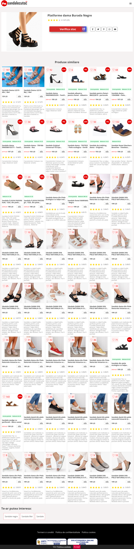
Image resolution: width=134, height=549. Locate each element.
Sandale (40, 516)
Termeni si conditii (45, 532)
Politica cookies (89, 532)
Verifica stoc (73, 29)
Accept (77, 546)
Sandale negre (11, 516)
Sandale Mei (27, 516)
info (19, 96)
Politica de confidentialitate (68, 532)
